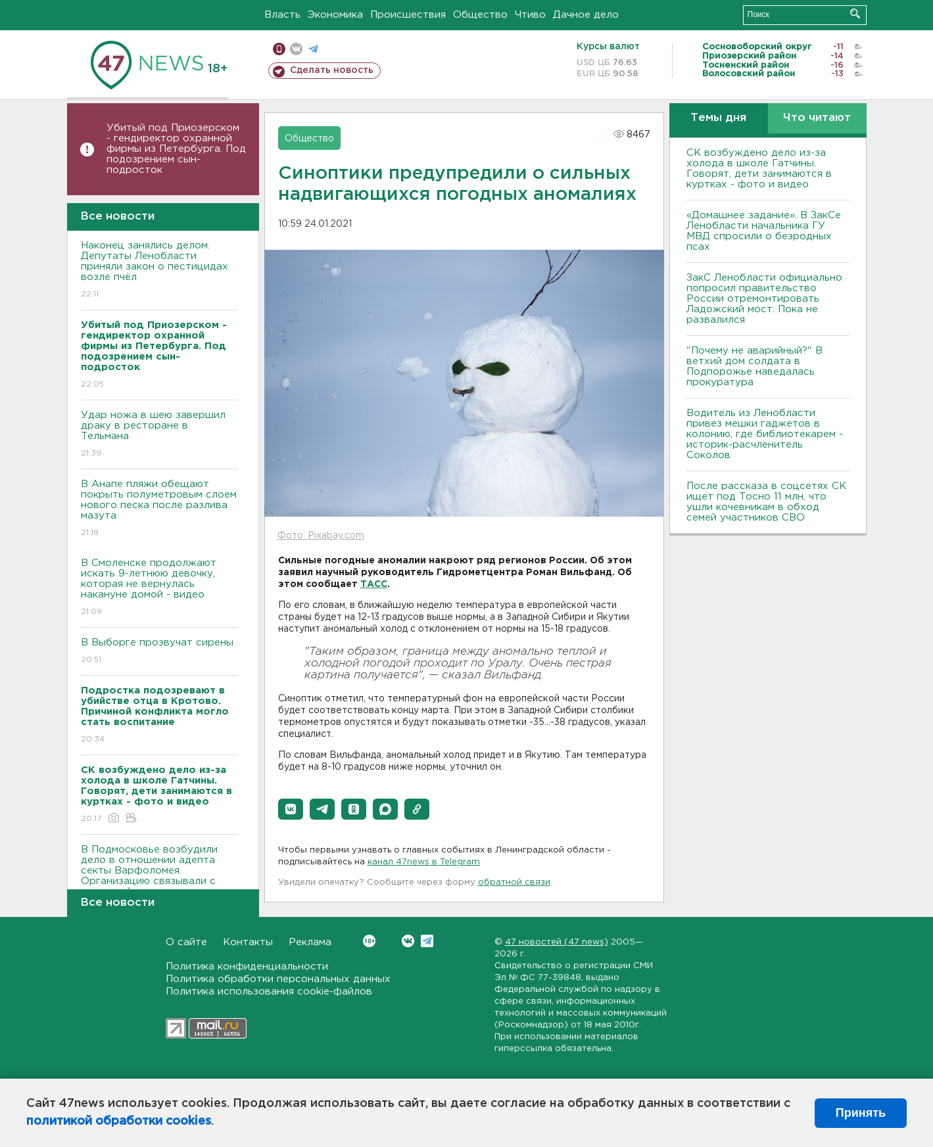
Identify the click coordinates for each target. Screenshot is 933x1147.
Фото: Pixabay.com (320, 536)
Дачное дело (586, 15)
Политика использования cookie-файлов (269, 991)
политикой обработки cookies (118, 1121)
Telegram (427, 941)
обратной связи (514, 882)
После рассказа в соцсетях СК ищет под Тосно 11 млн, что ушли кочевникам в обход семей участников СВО (766, 502)
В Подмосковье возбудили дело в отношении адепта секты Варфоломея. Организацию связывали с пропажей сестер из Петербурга (159, 885)
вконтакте (296, 49)
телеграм (313, 49)
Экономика (335, 15)
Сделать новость (331, 70)
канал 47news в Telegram (424, 862)
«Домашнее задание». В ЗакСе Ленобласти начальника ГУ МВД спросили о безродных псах (763, 231)
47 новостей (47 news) (556, 942)
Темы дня (718, 118)
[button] (290, 809)
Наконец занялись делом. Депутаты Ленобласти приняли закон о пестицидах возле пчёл (159, 270)
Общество (480, 15)
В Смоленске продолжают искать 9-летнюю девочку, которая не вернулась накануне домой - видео (159, 588)
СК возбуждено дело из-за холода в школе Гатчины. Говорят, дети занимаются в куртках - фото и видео (759, 169)
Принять (861, 1112)
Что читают (817, 118)
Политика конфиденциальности (247, 966)
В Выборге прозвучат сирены (159, 651)
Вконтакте (369, 941)
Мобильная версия (279, 49)
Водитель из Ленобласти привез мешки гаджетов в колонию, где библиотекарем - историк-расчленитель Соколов (764, 434)
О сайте (186, 942)
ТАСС (373, 584)
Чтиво (530, 15)
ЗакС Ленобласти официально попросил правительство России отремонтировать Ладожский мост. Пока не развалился (764, 298)
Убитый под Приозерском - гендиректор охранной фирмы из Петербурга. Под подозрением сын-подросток (176, 149)
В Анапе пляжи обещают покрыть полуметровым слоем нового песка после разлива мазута (159, 509)
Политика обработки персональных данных (278, 979)
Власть (282, 15)
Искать (855, 13)
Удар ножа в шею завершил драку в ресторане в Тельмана (159, 435)
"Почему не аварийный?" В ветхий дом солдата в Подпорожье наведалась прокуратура (754, 366)
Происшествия (408, 15)
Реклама (310, 942)
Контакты (248, 942)
